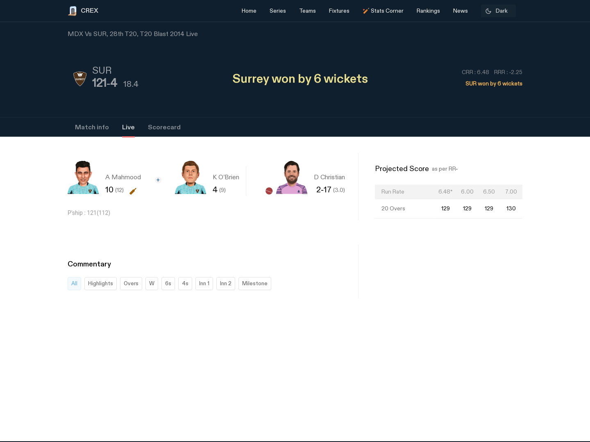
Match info (92, 127)
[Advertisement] (559, 317)
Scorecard (164, 127)
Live (128, 127)
